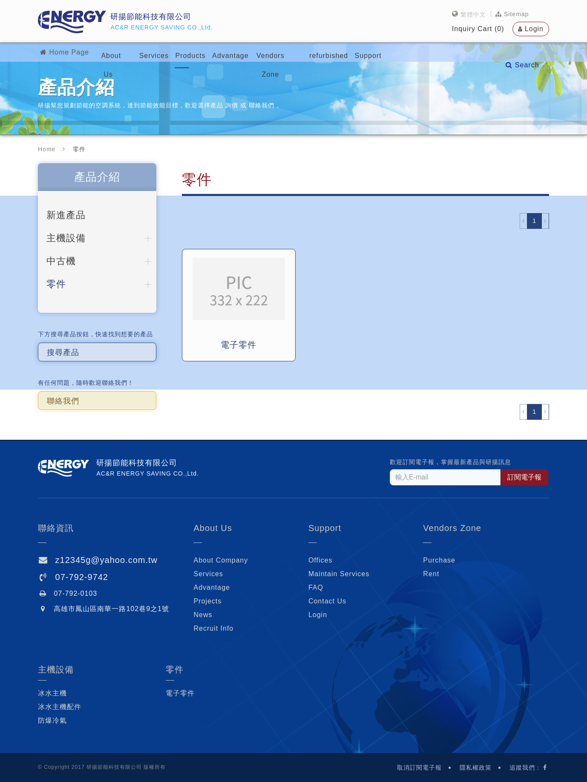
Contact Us (327, 601)
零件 (175, 669)
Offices (320, 560)
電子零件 (180, 693)
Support (440, 52)
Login (534, 28)
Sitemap (512, 13)
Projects (207, 601)
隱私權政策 (476, 767)
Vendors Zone (329, 52)
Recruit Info (213, 628)
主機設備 (56, 669)
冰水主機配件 (59, 706)
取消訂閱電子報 (419, 767)
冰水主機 (52, 693)
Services (170, 52)
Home (46, 149)
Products (218, 52)
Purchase (439, 560)
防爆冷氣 (52, 720)
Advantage (269, 52)
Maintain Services (338, 573)
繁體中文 (473, 13)
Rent (431, 573)
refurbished (389, 52)
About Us (122, 52)
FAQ (315, 587)
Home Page (63, 52)
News (202, 614)
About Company (220, 560)
